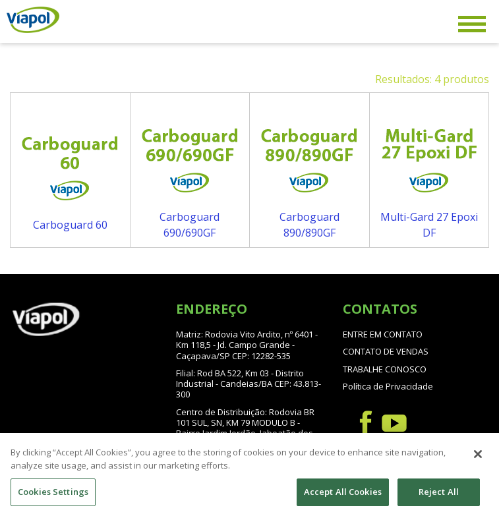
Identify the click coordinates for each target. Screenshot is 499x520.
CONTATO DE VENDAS (385, 351)
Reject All (439, 499)
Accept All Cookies (343, 499)
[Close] (477, 461)
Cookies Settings (53, 499)
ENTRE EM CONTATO (383, 334)
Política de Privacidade (388, 386)
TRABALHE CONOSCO (384, 369)
